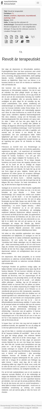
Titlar (21, 405)
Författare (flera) (29, 405)
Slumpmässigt (5, 405)
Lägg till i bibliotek (32, 408)
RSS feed (14, 405)
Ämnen (39, 405)
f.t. (13, 13)
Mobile (22, 408)
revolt (13, 18)
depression (21, 16)
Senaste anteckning (11, 408)
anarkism (13, 16)
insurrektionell (31, 16)
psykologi (7, 18)
